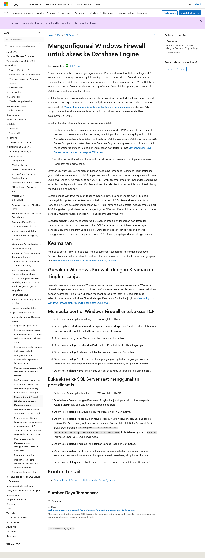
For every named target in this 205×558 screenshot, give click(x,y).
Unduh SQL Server (190, 12)
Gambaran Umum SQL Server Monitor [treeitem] (26, 294)
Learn (50, 35)
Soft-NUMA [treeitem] (17, 193)
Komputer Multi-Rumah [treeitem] (23, 162)
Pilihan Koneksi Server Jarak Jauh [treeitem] (25, 182)
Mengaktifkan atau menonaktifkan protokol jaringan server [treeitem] (26, 352)
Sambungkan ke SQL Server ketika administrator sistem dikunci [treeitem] (28, 331)
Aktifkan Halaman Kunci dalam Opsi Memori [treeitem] (26, 208)
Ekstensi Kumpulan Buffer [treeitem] (24, 300)
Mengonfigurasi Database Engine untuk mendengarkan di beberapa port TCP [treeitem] (28, 415)
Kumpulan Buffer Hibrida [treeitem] (24, 219)
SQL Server (69, 35)
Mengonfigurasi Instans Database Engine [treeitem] (23, 169)
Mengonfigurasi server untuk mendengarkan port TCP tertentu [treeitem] (28, 364)
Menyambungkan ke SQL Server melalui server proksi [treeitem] (27, 383)
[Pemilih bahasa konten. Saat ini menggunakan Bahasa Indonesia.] (15, 553)
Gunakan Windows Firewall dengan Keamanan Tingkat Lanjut (182, 47)
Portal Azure (170, 12)
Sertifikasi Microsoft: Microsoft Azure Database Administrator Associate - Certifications (91, 509)
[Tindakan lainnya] (154, 35)
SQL (59, 35)
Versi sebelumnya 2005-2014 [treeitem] (20, 53)
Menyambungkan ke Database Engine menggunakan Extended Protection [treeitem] (26, 437)
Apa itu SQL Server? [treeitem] (19, 63)
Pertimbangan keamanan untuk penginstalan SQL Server (84, 260)
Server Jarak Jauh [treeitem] (20, 287)
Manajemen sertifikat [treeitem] (24, 448)
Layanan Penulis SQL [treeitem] (22, 241)
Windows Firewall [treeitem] (20, 158)
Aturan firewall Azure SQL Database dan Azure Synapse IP (86, 480)
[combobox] (24, 39)
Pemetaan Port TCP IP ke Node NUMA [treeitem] (26, 199)
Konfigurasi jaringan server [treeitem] (27, 323)
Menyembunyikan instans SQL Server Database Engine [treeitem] (28, 404)
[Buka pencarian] (190, 4)
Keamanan (171, 41)
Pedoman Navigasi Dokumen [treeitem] (20, 49)
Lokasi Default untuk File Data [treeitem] (26, 175)
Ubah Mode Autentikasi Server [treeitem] (27, 236)
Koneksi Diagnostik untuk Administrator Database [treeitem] (24, 265)
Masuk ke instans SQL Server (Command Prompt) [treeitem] (26, 256)
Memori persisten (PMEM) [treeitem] (24, 224)
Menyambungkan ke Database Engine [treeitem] (24, 74)
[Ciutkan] (39, 33)
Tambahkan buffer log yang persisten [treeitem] (25, 230)
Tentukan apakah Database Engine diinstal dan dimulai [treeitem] (27, 425)
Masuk (198, 4)
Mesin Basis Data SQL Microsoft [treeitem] (25, 67)
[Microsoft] (6, 4)
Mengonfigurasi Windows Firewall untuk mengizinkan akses (97, 106)
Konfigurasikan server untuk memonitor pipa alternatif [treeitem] (27, 375)
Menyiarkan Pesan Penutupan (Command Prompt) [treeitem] (26, 248)
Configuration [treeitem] (18, 153)
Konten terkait (173, 52)
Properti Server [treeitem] (19, 188)
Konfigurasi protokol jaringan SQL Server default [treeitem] (28, 341)
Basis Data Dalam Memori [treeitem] (24, 214)
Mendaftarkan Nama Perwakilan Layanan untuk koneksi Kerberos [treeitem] (27, 456)
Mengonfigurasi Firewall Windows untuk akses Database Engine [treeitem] (26, 394)
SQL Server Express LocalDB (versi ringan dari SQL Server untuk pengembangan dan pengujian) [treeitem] (26, 277)
